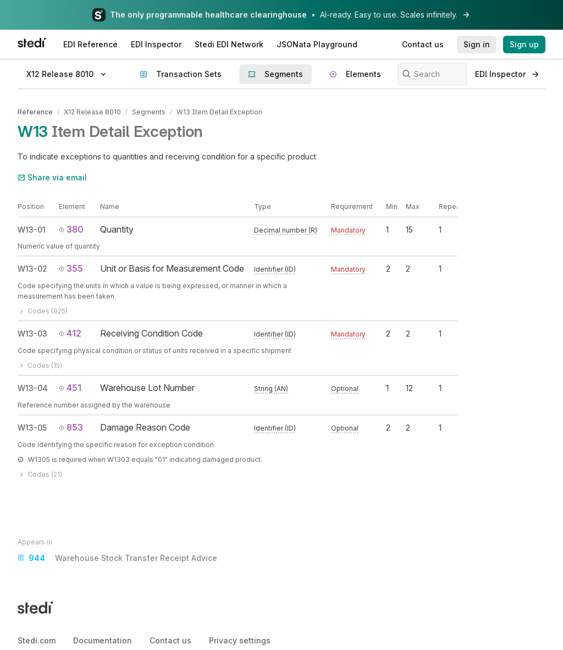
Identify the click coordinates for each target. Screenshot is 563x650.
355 (71, 268)
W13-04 (33, 388)
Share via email (52, 177)
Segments (148, 112)
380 (71, 229)
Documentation (102, 640)
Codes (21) (40, 474)
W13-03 (32, 333)
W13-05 (32, 427)
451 (70, 387)
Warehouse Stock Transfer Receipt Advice (117, 558)
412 (70, 333)
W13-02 (32, 268)
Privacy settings (240, 640)
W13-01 (32, 229)
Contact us (170, 640)
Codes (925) (43, 311)
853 (71, 427)
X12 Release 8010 (92, 112)
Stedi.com (37, 640)
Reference (35, 112)
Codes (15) (40, 365)
